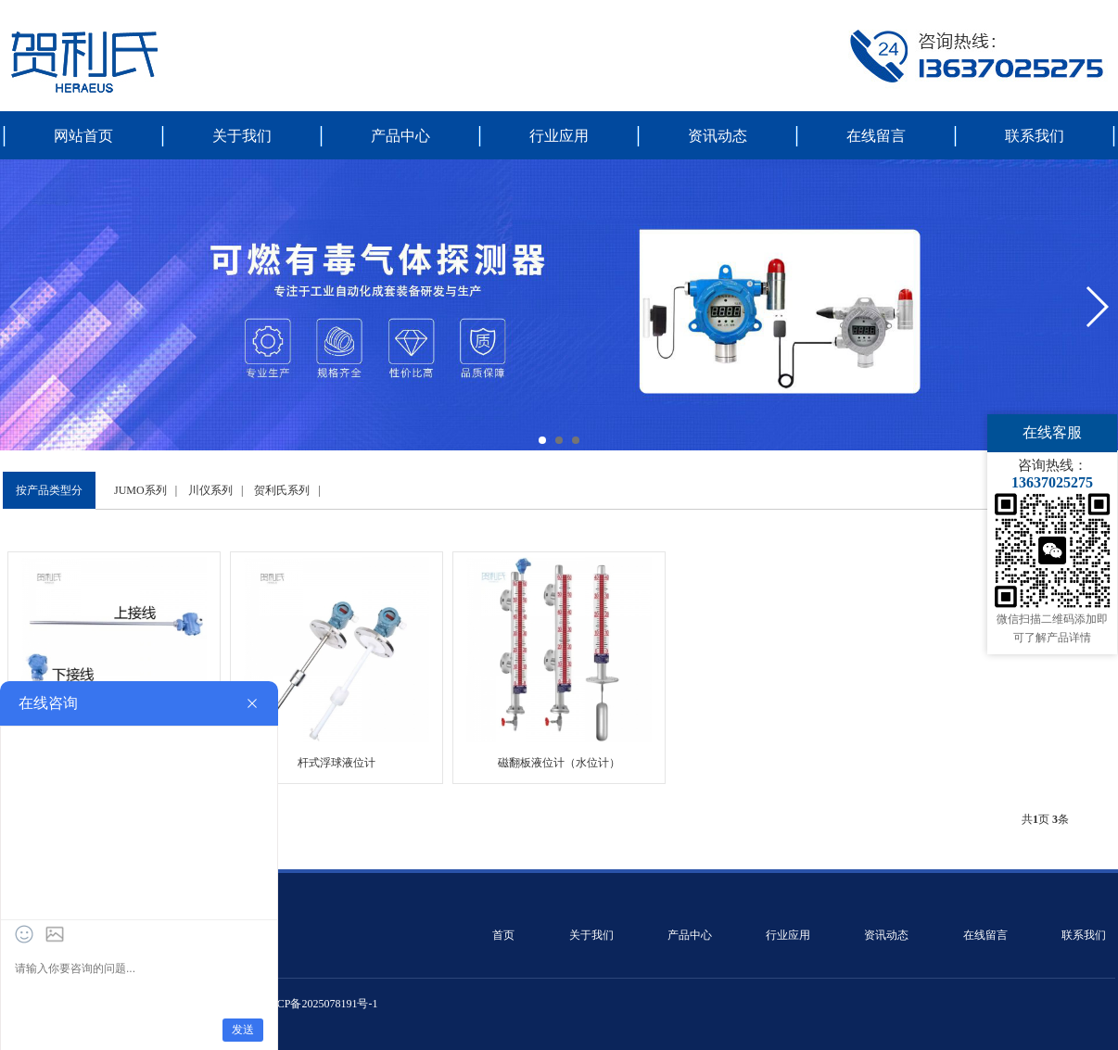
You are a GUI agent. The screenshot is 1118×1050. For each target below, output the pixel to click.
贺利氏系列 (282, 490)
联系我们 (1034, 136)
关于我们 (242, 136)
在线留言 (876, 136)
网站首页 (83, 136)
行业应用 (559, 136)
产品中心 (400, 136)
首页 (503, 935)
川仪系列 (210, 490)
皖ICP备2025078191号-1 (320, 1003)
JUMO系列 (140, 490)
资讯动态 (717, 136)
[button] (542, 440)
